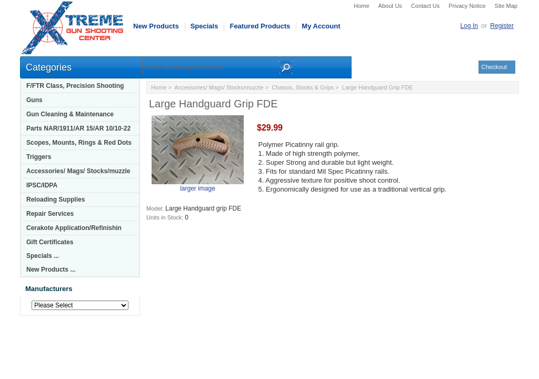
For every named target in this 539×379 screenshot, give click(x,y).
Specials (204, 26)
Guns (34, 100)
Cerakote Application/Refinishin (74, 228)
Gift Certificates (49, 242)
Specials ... (42, 256)
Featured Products (259, 26)
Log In (469, 25)
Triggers (38, 157)
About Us (390, 6)
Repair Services (50, 213)
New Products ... (50, 269)
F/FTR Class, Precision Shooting (75, 85)
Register (502, 25)
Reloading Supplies (55, 199)
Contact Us (425, 6)
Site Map (506, 6)
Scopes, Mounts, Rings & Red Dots (79, 142)
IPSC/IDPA (41, 185)
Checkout (494, 67)
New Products (156, 26)
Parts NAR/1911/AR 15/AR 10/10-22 (78, 128)
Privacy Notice (466, 6)
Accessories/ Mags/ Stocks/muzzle (78, 171)
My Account (321, 26)
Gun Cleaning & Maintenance (70, 114)
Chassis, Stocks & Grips (303, 87)
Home (361, 6)
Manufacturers (49, 289)
